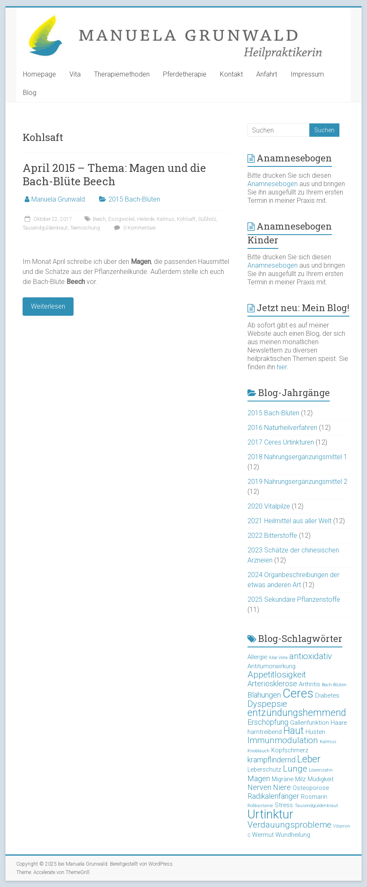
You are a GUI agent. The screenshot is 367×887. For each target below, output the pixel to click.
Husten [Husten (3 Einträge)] (315, 732)
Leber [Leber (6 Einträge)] (309, 759)
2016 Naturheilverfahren (282, 428)
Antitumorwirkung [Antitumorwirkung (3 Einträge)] (271, 666)
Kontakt (231, 74)
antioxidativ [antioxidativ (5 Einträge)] (310, 656)
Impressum (307, 74)
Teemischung (85, 228)
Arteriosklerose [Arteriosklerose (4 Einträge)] (272, 683)
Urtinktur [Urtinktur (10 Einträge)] (270, 814)
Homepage (39, 74)
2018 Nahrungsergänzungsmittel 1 (297, 457)
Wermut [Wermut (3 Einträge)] (263, 834)
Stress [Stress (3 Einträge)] (284, 805)
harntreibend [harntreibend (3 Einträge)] (264, 732)
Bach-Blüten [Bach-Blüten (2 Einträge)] (334, 685)
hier (282, 367)
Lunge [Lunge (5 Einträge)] (295, 769)
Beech (99, 219)
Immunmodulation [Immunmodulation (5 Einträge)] (282, 740)
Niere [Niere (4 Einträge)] (282, 787)
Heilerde (145, 219)
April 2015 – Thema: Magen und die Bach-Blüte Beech (114, 174)
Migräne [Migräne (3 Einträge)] (282, 779)
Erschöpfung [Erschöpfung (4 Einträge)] (267, 722)
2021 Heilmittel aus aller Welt (289, 521)
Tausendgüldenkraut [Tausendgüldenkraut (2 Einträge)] (316, 805)
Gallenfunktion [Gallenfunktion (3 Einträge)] (309, 722)
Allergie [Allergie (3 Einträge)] (257, 657)
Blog (29, 93)
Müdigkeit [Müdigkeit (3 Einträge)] (321, 779)
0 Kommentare (133, 228)
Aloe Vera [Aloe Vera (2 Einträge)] (278, 657)
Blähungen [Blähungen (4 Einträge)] (264, 694)
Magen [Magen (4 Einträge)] (258, 778)
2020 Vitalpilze (268, 506)
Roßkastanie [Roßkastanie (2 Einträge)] (260, 805)
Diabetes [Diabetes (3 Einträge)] (327, 695)
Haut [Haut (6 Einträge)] (293, 730)
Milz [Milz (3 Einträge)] (300, 779)
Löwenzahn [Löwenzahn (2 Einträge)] (321, 770)
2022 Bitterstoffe (272, 535)
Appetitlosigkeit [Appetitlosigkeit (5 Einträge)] (276, 675)
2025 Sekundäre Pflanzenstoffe (293, 599)
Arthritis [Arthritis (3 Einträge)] (309, 684)
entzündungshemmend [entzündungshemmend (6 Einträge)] (296, 712)
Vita (75, 74)
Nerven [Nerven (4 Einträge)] (259, 787)
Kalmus (165, 219)
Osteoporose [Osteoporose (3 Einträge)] (311, 788)
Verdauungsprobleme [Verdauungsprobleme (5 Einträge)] (289, 825)
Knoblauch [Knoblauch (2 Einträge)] (258, 751)
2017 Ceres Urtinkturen (280, 442)
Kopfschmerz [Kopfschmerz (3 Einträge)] (289, 750)
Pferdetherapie (184, 74)
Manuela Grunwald (58, 199)
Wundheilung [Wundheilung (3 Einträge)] (292, 834)
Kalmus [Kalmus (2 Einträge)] (328, 741)
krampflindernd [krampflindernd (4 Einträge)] (271, 759)
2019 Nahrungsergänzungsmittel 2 (297, 482)
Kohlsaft (186, 219)
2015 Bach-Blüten (134, 199)
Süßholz (207, 219)
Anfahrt (266, 74)
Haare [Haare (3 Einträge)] (339, 722)
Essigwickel (121, 219)
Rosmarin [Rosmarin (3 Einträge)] (314, 796)
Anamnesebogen (272, 184)
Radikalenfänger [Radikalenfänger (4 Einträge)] (273, 796)
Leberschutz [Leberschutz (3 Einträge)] (264, 769)
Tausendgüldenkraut (45, 228)
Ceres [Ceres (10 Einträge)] (298, 693)
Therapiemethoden (122, 74)
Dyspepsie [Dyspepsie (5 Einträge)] (267, 704)
